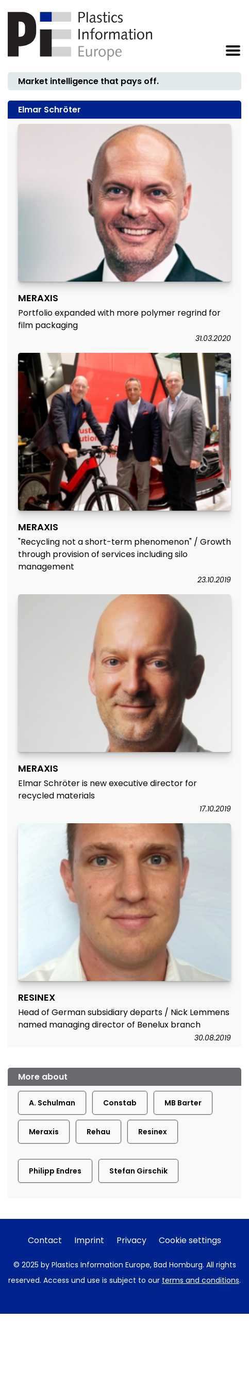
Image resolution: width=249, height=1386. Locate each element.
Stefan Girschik (138, 1171)
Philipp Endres (55, 1171)
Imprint (89, 1240)
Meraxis (44, 1132)
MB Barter (183, 1103)
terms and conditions (200, 1280)
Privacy (131, 1240)
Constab (120, 1103)
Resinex (152, 1132)
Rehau (98, 1132)
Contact (45, 1240)
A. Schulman (52, 1103)
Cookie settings (190, 1240)
